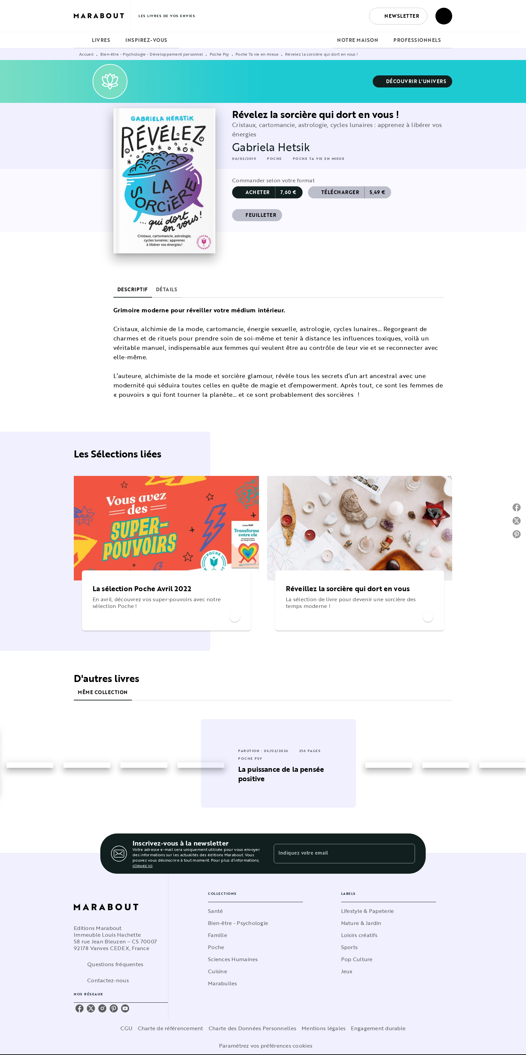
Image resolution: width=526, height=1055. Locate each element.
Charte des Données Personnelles (252, 1028)
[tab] (81, 40)
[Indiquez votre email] (336, 853)
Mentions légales (324, 1028)
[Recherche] (443, 16)
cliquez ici (142, 865)
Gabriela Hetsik (271, 147)
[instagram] (102, 1008)
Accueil (86, 54)
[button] (398, 16)
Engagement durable (378, 1028)
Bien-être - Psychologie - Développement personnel (151, 54)
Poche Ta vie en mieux (256, 54)
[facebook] (79, 1008)
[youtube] (125, 1008)
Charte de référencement (170, 1028)
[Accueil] (102, 16)
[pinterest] (113, 1008)
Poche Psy (219, 54)
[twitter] (91, 1008)
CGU (126, 1028)
